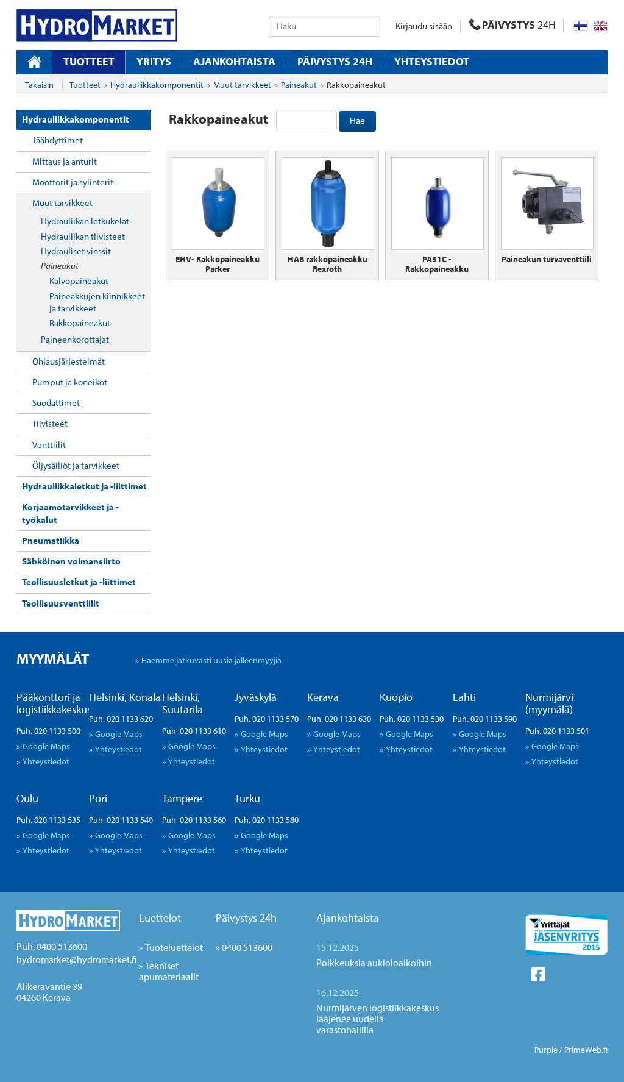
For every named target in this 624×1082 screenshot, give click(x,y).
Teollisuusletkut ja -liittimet (79, 582)
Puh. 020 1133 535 (48, 819)
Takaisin (39, 84)
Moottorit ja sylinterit (72, 182)
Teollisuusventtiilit (60, 603)
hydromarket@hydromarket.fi (76, 959)
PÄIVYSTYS (512, 25)
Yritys (153, 61)
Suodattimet (56, 402)
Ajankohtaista (234, 61)
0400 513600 (247, 947)
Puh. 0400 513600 (51, 946)
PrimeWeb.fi (586, 1049)
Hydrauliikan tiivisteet (83, 236)
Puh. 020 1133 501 (557, 730)
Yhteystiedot (431, 61)
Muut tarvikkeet (62, 202)
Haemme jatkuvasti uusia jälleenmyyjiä (211, 660)
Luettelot (160, 918)
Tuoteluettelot (174, 947)
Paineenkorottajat (75, 339)
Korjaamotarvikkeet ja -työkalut (70, 513)
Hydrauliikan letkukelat (85, 221)
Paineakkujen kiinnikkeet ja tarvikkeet (97, 302)
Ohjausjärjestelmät (68, 361)
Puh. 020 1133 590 (485, 718)
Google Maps (46, 746)
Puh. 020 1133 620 (121, 718)
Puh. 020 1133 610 (194, 730)
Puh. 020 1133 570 (267, 718)
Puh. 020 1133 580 (267, 819)
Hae (357, 120)
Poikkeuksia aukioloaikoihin (374, 962)
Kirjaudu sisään (423, 26)
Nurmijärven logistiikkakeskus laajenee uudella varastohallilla (377, 1019)
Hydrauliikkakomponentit (75, 119)
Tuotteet (89, 61)
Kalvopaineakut (78, 281)
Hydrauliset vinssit (76, 251)
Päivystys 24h (246, 918)
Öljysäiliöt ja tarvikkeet (75, 465)
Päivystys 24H (334, 61)
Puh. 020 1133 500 (48, 730)
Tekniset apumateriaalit (169, 971)
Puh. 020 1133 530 (412, 718)
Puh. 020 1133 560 (194, 819)
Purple (546, 1049)
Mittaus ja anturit (64, 161)
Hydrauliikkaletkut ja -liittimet (84, 486)
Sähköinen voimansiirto (71, 561)
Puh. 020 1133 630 (339, 718)
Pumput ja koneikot (69, 382)
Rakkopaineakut (79, 323)
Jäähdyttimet (57, 140)
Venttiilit (49, 444)
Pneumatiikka (50, 540)
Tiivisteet (50, 423)
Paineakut (60, 265)
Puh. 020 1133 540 (121, 819)
